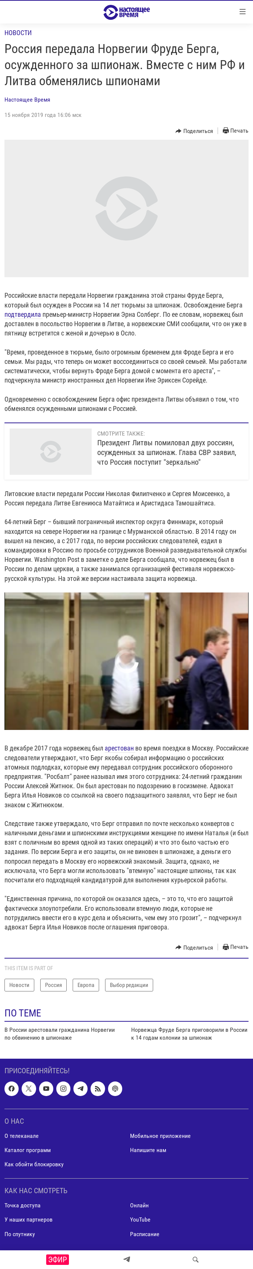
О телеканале (21, 1135)
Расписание (144, 1233)
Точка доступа (22, 1205)
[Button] (194, 131)
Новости (18, 33)
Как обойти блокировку (34, 1164)
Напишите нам (148, 1150)
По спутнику (19, 1233)
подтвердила (23, 314)
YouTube (140, 1219)
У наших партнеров (28, 1219)
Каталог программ (27, 1150)
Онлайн (139, 1205)
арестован (120, 748)
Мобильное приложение (160, 1135)
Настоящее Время (27, 99)
